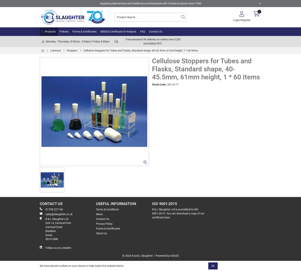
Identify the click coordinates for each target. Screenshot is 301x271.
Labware (55, 50)
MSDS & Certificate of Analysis (118, 31)
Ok (213, 265)
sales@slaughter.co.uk (56, 214)
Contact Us (155, 31)
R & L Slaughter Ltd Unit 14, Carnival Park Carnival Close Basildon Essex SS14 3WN (55, 229)
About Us (101, 233)
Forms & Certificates (84, 31)
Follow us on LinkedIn (55, 247)
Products (50, 31)
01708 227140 (51, 209)
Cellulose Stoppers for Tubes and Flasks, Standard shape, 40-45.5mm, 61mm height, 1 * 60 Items (141, 50)
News (99, 214)
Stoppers (72, 50)
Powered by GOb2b (167, 255)
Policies (64, 31)
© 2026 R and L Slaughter (137, 255)
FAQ (142, 31)
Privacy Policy (104, 223)
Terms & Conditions (107, 209)
